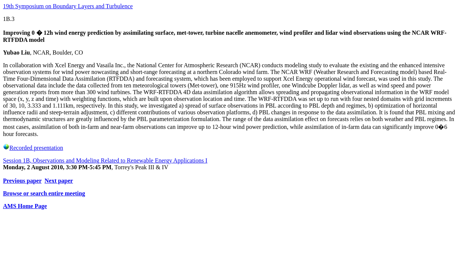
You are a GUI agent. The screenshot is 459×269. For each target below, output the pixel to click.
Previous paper (22, 180)
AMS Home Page (25, 206)
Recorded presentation (33, 148)
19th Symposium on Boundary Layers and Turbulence (68, 6)
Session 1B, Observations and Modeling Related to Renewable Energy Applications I (105, 160)
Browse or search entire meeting (44, 193)
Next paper (59, 180)
